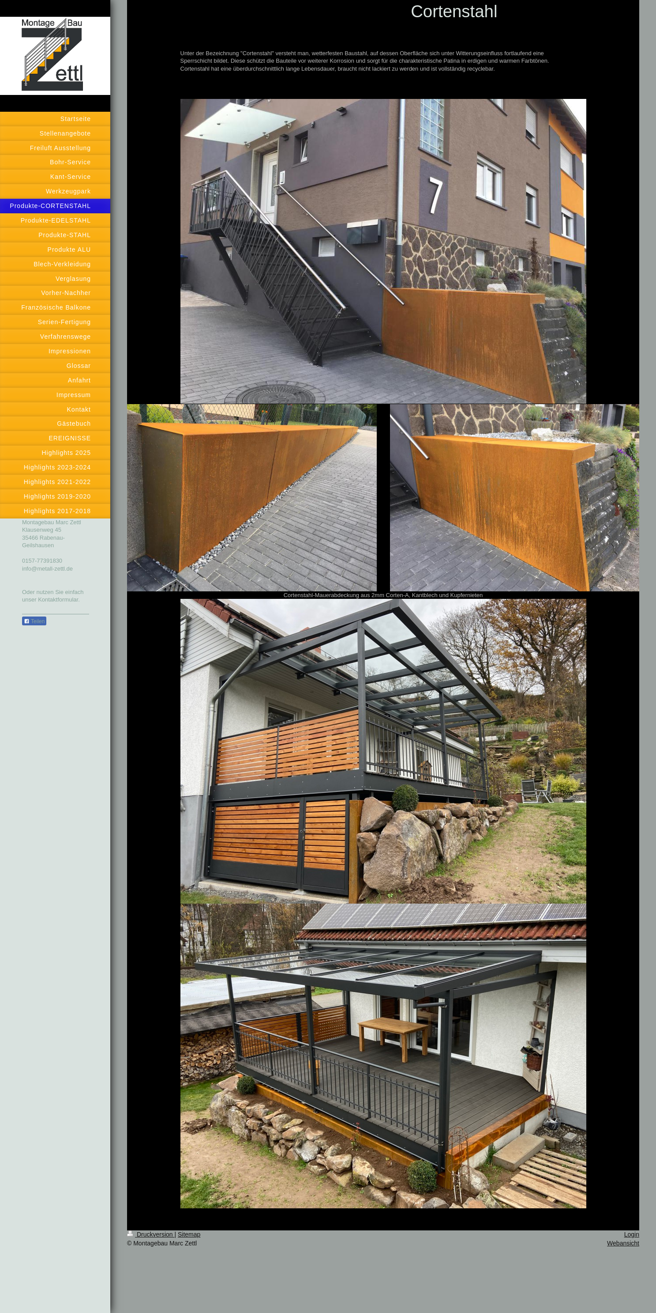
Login (631, 1234)
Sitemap (189, 1234)
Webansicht (623, 1243)
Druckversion (150, 1234)
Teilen (34, 621)
